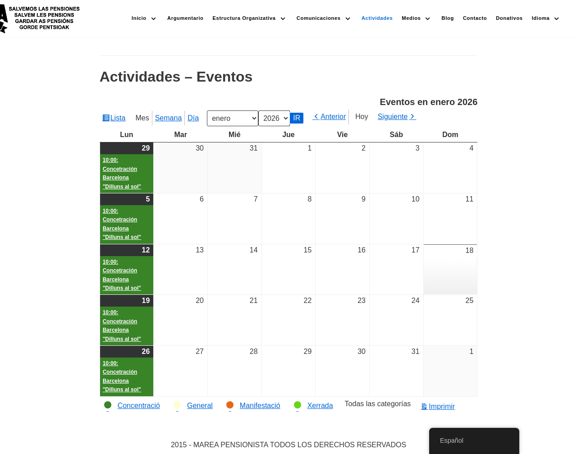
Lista (119, 119)
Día (193, 118)
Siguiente (393, 116)
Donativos (509, 18)
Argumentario (185, 18)
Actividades (377, 18)
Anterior (333, 116)
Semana (168, 118)
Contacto (475, 18)
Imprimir (443, 406)
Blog (448, 18)
